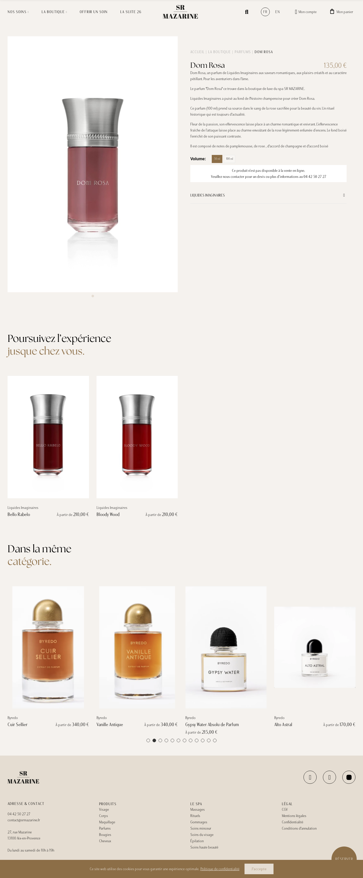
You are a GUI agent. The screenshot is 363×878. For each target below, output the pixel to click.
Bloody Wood (108, 629)
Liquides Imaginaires (207, 195)
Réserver (344, 859)
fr (265, 12)
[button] (93, 296)
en (277, 12)
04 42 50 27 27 (315, 176)
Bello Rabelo (19, 629)
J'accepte (259, 869)
